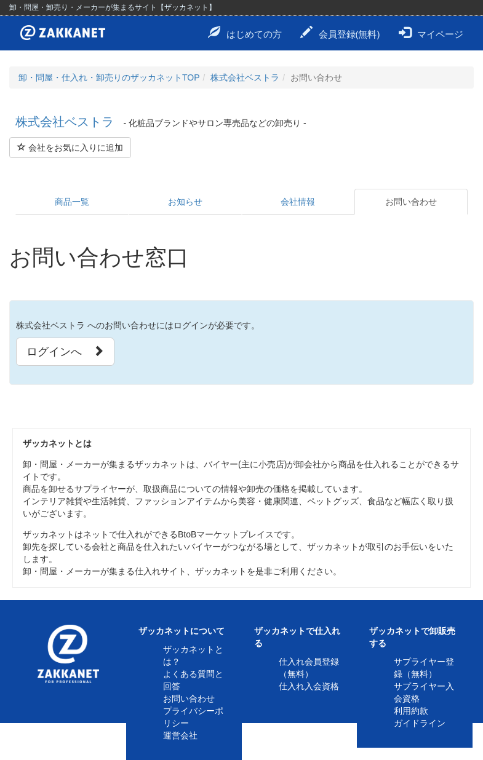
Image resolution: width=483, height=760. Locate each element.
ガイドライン (419, 723)
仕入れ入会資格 (309, 686)
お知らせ (185, 202)
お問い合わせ (411, 202)
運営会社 (180, 735)
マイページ (431, 32)
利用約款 (411, 711)
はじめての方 (245, 32)
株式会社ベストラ (244, 77)
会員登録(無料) (340, 32)
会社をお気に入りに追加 (70, 147)
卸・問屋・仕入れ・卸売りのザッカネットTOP (109, 77)
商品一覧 (72, 202)
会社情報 (298, 202)
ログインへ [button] (65, 351)
